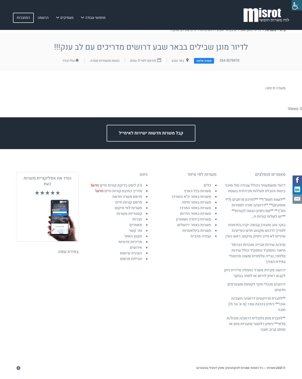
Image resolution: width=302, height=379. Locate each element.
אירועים (136, 247)
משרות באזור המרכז (195, 208)
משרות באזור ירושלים (194, 225)
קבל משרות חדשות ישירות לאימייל (151, 133)
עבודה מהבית (201, 236)
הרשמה (43, 18)
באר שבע (178, 60)
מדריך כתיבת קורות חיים (118, 191)
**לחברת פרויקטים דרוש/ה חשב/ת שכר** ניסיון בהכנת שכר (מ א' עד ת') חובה (256, 304)
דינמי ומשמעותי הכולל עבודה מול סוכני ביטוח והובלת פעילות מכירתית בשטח (255, 188)
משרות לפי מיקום (128, 208)
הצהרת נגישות (131, 253)
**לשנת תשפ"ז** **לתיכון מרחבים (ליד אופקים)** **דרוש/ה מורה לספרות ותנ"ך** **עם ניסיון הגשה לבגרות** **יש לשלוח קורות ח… (255, 208)
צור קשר (135, 230)
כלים (207, 185)
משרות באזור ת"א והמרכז (191, 197)
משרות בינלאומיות (196, 230)
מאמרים (136, 225)
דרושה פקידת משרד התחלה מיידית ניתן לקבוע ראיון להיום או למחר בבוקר (254, 273)
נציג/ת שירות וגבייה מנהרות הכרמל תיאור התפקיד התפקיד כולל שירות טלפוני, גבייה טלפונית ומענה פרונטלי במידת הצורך (257, 253)
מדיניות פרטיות (130, 242)
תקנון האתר (133, 236)
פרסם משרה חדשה (127, 197)
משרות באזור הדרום (195, 213)
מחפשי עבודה (95, 18)
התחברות (23, 18)
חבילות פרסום (131, 259)
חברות (137, 219)
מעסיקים (67, 18)
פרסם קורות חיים (128, 202)
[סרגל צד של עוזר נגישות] (296, 5)
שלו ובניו (69, 60)
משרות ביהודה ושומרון (193, 219)
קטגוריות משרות (129, 213)
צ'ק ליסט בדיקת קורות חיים (116, 185)
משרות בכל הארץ (197, 191)
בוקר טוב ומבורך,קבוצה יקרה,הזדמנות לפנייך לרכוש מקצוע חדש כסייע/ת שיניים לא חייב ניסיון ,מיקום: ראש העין (255, 230)
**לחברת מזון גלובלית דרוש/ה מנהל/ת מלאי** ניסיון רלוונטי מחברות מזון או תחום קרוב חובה (256, 323)
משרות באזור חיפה (196, 202)
